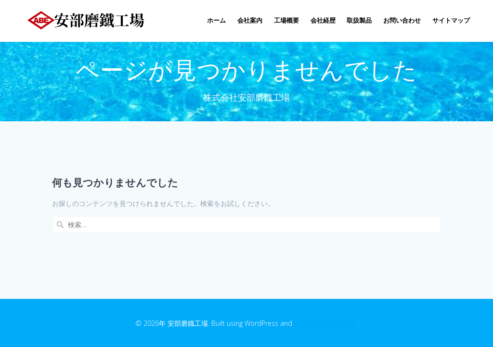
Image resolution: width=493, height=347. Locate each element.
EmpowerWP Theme (325, 323)
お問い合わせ (402, 20)
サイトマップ (451, 20)
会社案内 (249, 20)
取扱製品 (359, 20)
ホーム (216, 20)
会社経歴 (323, 20)
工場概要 (286, 20)
